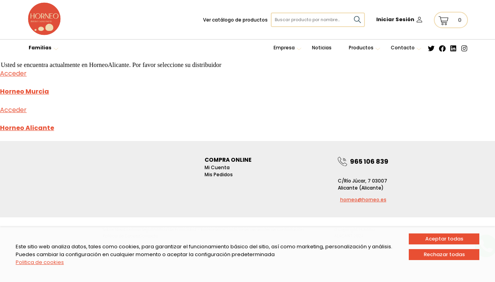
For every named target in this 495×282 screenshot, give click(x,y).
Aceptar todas (444, 238)
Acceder (13, 73)
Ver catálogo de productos (235, 19)
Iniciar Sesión (395, 19)
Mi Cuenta (217, 167)
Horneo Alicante (27, 127)
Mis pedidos (219, 174)
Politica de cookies (40, 262)
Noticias (322, 47)
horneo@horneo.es (363, 199)
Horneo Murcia (24, 91)
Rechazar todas (444, 254)
